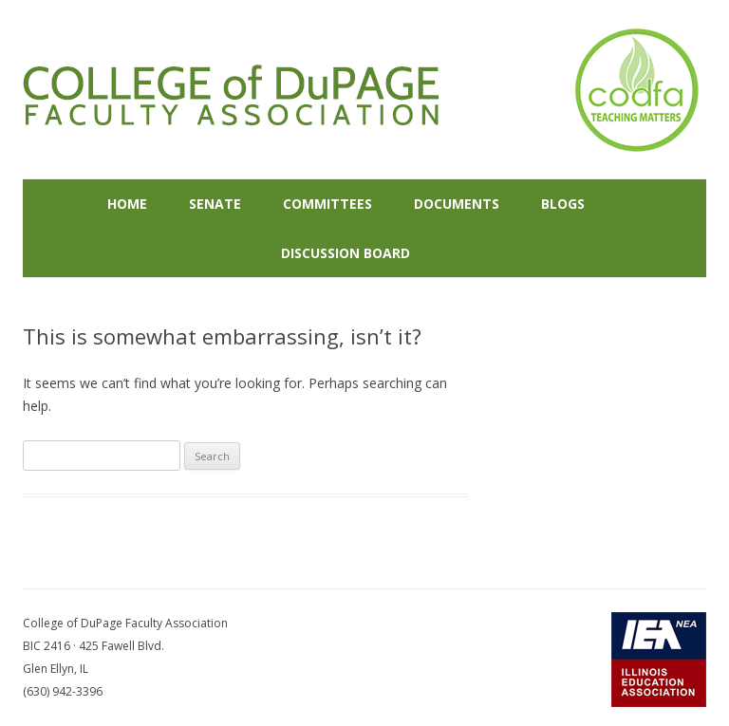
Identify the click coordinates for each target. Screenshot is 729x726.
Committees (327, 204)
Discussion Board (345, 253)
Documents (456, 204)
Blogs (563, 204)
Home (127, 204)
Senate (215, 204)
